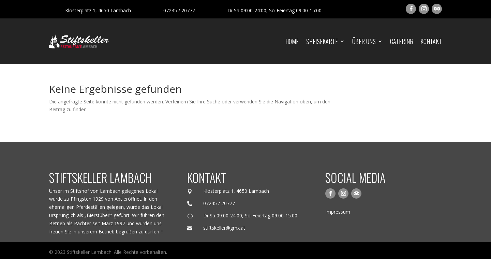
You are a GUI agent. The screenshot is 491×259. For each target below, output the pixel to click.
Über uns (364, 41)
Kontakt (431, 41)
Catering (401, 41)
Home (292, 41)
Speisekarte (322, 41)
